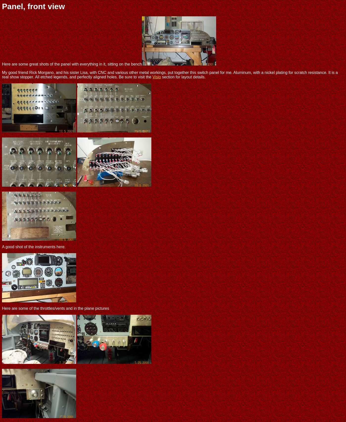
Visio (156, 77)
